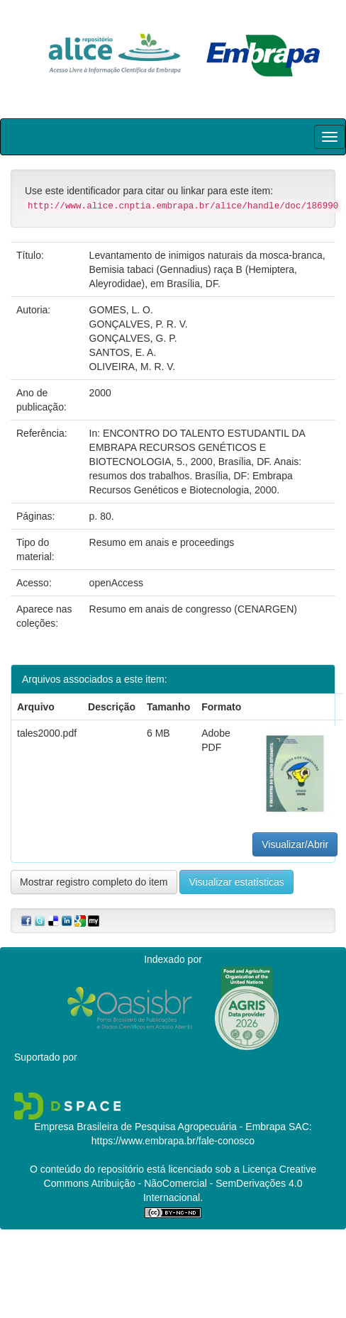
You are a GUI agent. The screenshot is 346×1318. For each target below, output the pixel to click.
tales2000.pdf (47, 733)
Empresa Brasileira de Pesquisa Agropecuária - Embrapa (160, 1126)
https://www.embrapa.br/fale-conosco (173, 1140)
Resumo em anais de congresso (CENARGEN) (193, 609)
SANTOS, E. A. (123, 352)
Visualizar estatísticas (236, 882)
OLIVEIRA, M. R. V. (132, 366)
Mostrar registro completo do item (94, 882)
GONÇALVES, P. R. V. (138, 324)
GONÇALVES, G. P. (133, 338)
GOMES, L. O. (121, 309)
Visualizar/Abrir (295, 844)
